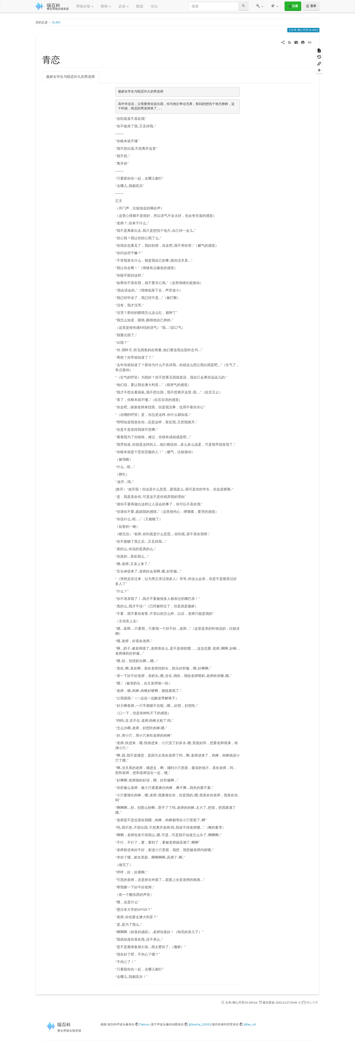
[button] (259, 6)
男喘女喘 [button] (84, 6)
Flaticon (144, 1024)
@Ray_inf (250, 1024)
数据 (139, 6)
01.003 (56, 22)
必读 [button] (123, 6)
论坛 (154, 6)
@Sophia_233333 (200, 1024)
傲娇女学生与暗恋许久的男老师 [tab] (70, 76)
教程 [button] (106, 6)
